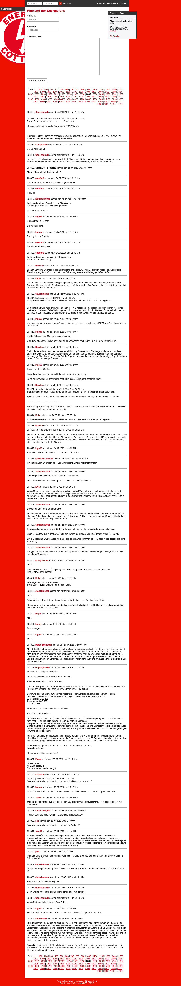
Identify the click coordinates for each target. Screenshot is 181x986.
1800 (48, 92)
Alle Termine (115, 36)
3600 (106, 97)
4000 (37, 99)
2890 (43, 94)
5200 (114, 99)
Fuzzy (38, 759)
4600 (75, 99)
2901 (114, 94)
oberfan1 (39, 178)
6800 (99, 104)
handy (38, 624)
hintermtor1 (41, 919)
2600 (100, 92)
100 (40, 89)
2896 (82, 94)
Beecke (39, 265)
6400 (100, 101)
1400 (114, 89)
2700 (106, 92)
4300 (56, 99)
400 (56, 89)
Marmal (113, 31)
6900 (105, 104)
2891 (50, 94)
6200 (87, 101)
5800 (61, 101)
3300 (87, 97)
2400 (87, 92)
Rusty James (41, 560)
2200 (74, 92)
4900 (95, 99)
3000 (68, 97)
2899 (101, 94)
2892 (56, 94)
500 (61, 89)
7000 (112, 104)
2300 (81, 92)
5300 (120, 99)
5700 (55, 101)
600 (67, 89)
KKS (37, 278)
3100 (74, 97)
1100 (95, 89)
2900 (108, 94)
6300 (94, 101)
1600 (35, 92)
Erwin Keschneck (44, 458)
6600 (113, 101)
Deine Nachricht (34, 37)
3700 (113, 97)
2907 (61, 97)
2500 (94, 92)
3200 (81, 97)
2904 (42, 97)
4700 (82, 99)
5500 (42, 101)
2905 (48, 97)
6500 (106, 101)
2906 (55, 97)
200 (46, 89)
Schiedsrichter (42, 199)
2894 (69, 94)
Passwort (31, 26)
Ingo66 (38, 217)
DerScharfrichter (43, 645)
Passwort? (67, 4)
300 (51, 89)
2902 (120, 94)
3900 (30, 99)
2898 (95, 94)
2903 (35, 97)
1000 (88, 89)
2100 (68, 92)
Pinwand (101, 3)
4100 (43, 99)
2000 (61, 92)
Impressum (79, 981)
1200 (101, 89)
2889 (37, 94)
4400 (62, 99)
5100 (108, 99)
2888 (30, 94)
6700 (119, 101)
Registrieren (113, 3)
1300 (108, 89)
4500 (69, 99)
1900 (55, 92)
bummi (38, 232)
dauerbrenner (42, 294)
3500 (100, 97)
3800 (119, 97)
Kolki (37, 415)
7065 (120, 104)
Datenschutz (91, 981)
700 (72, 89)
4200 (50, 99)
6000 (74, 101)
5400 (35, 101)
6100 (81, 101)
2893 (62, 94)
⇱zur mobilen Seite (65, 981)
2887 (119, 92)
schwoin (39, 774)
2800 (113, 92)
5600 (48, 101)
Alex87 (38, 798)
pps (37, 821)
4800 (88, 99)
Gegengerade (42, 112)
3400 (94, 97)
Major (38, 613)
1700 (42, 92)
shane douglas (42, 810)
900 (82, 89)
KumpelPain (41, 144)
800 (77, 89)
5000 (101, 99)
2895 (75, 94)
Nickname (31, 16)
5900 (68, 101)
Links (123, 3)
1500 (120, 89)
